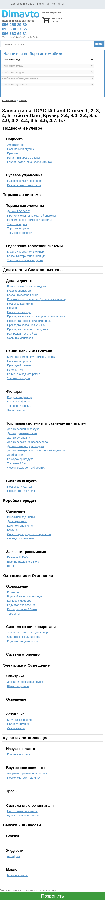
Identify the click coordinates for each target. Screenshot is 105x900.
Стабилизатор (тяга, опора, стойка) (29, 161)
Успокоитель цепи (18, 378)
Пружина (13, 153)
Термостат (13, 613)
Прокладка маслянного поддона (27, 329)
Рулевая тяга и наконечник (24, 185)
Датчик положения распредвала (27, 441)
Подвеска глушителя (20, 486)
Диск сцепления (17, 521)
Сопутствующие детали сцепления (29, 534)
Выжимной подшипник (21, 517)
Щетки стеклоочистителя (23, 815)
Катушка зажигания (19, 719)
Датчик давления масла (22, 433)
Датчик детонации (18, 437)
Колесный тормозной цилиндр (26, 256)
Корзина (12, 529)
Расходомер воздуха (20, 459)
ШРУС (11, 566)
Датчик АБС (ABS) (18, 211)
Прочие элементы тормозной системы (31, 215)
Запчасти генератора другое (25, 681)
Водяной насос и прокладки (24, 596)
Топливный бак (16, 463)
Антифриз (13, 856)
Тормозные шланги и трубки (25, 260)
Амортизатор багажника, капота (27, 773)
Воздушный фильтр (19, 397)
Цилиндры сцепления (21, 538)
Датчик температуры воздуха (25, 446)
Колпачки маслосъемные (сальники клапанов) (36, 299)
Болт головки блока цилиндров (26, 286)
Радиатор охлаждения (21, 605)
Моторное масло (17, 875)
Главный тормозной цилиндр (25, 251)
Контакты (57, 3)
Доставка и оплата (22, 3)
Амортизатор (15, 144)
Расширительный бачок (22, 609)
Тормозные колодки (19, 232)
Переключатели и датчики (23, 777)
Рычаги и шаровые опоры (23, 157)
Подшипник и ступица (21, 149)
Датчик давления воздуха (23, 429)
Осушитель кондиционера (23, 636)
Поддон (12, 307)
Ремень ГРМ (15, 369)
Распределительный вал (22, 333)
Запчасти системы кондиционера (28, 632)
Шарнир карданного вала (23, 561)
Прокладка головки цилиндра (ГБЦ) (29, 320)
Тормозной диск (17, 224)
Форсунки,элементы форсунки (26, 467)
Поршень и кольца (19, 312)
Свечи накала (16, 728)
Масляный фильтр (19, 401)
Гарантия (43, 3)
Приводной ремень (19, 365)
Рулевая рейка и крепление (24, 180)
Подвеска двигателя (20, 303)
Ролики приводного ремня (23, 374)
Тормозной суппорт (19, 228)
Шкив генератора (18, 686)
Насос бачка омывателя (22, 811)
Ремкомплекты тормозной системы (29, 219)
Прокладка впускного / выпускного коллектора (36, 316)
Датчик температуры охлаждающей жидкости (36, 450)
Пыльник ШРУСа (18, 557)
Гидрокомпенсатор (19, 290)
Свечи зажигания (18, 724)
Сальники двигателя (20, 337)
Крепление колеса (18, 754)
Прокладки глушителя (21, 490)
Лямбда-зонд (15, 454)
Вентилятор (14, 592)
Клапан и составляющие (22, 295)
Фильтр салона (16, 410)
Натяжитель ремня (19, 361)
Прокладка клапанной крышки (26, 325)
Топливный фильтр (19, 405)
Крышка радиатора (19, 600)
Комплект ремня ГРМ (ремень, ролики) (31, 356)
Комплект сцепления (20, 525)
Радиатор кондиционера (22, 641)
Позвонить (52, 896)
